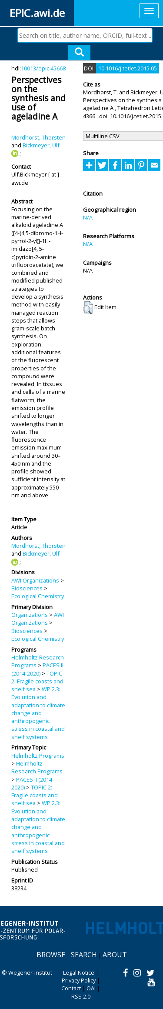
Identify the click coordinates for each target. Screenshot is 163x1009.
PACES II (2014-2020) (37, 669)
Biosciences (27, 588)
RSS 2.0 (80, 996)
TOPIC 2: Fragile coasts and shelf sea (37, 681)
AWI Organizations (35, 580)
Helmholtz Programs (37, 755)
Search (84, 954)
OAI (91, 988)
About (115, 954)
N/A (88, 217)
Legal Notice (78, 972)
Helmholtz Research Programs (37, 767)
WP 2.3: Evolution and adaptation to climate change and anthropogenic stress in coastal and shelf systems (38, 713)
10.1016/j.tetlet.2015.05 (127, 68)
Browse (51, 954)
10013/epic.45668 (43, 68)
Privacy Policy (79, 980)
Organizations (29, 615)
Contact (71, 988)
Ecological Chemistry (37, 596)
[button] (88, 307)
